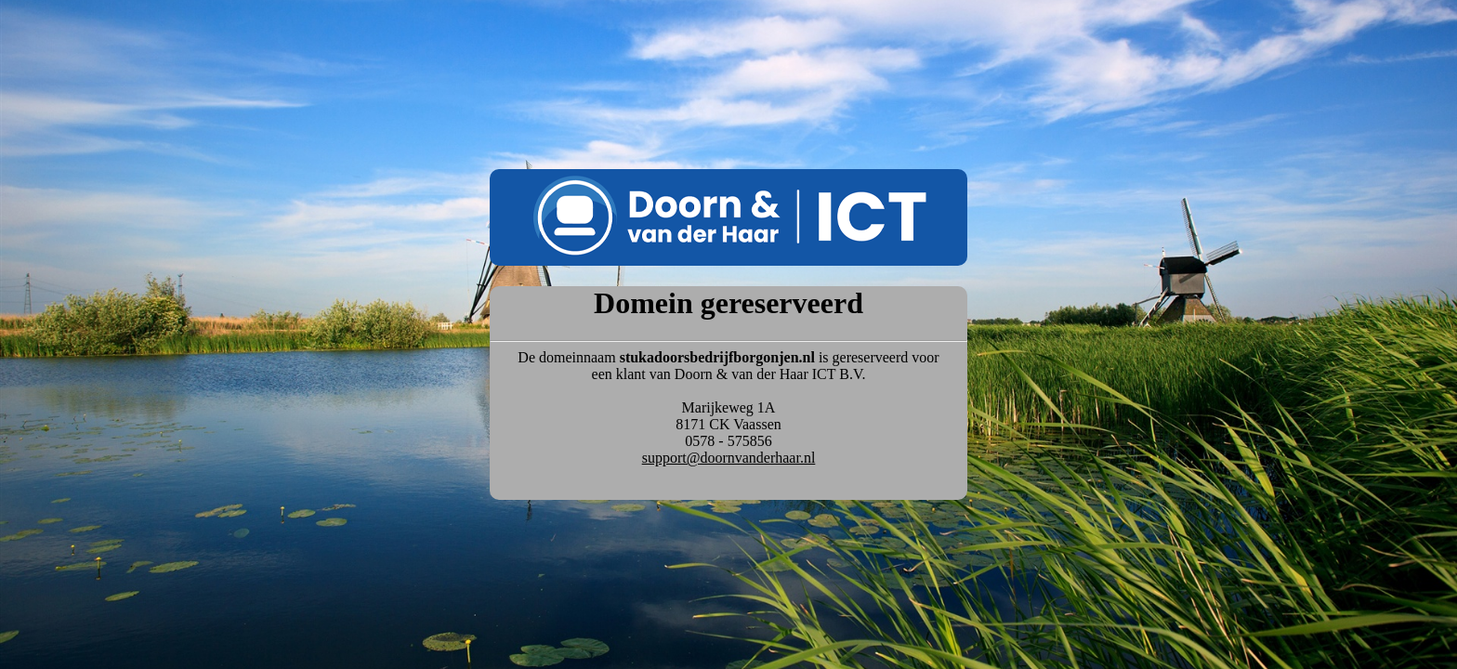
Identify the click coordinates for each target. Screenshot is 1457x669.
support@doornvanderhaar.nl (729, 458)
